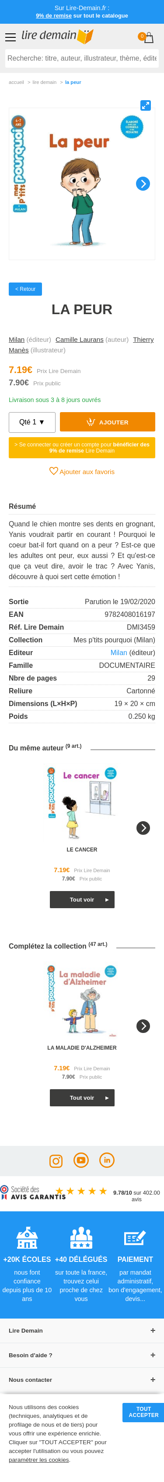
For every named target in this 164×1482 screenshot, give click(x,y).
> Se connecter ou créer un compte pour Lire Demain (82, 448)
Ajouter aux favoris (82, 471)
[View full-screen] (145, 105)
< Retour (25, 289)
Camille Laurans (80, 339)
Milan (16, 339)
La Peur (73, 82)
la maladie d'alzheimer (81, 1048)
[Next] (143, 184)
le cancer (81, 850)
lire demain (44, 82)
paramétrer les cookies (39, 1460)
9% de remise (54, 15)
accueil (16, 82)
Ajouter (108, 421)
